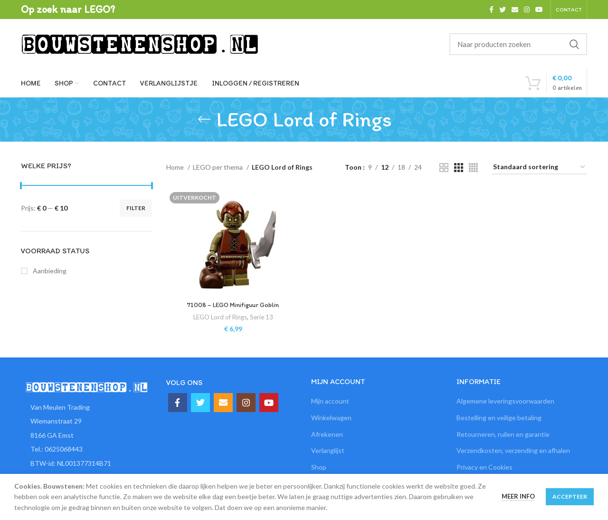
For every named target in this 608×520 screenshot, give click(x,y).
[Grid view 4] (473, 167)
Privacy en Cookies (484, 467)
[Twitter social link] (502, 9)
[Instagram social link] (526, 9)
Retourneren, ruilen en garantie (503, 434)
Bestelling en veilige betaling (499, 418)
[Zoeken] (518, 44)
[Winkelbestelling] (539, 167)
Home (175, 167)
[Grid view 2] (443, 167)
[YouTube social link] (539, 9)
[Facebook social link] (491, 9)
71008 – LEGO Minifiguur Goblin (233, 305)
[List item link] (86, 449)
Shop (318, 467)
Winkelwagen (331, 418)
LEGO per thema (218, 167)
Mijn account (330, 401)
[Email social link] (515, 9)
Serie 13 (261, 317)
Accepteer (569, 496)
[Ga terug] (204, 119)
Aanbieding (48, 271)
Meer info (518, 496)
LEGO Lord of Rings (220, 317)
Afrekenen (327, 434)
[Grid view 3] (458, 167)
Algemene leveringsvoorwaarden (505, 401)
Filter (135, 208)
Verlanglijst (327, 450)
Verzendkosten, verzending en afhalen (513, 450)
